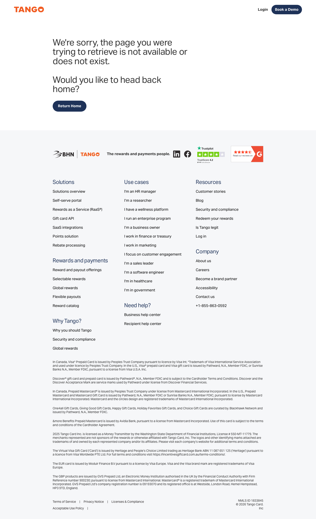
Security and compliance (74, 339)
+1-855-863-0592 (211, 305)
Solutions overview (69, 191)
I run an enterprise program (147, 218)
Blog (199, 200)
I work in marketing (140, 245)
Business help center (142, 314)
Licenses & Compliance (127, 502)
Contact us (205, 296)
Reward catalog (66, 305)
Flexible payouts (67, 296)
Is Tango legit (207, 227)
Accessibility (207, 287)
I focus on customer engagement (152, 254)
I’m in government (139, 290)
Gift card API (63, 218)
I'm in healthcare (138, 281)
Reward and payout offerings (77, 269)
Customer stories (211, 191)
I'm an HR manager (140, 191)
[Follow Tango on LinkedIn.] (176, 154)
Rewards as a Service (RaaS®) (77, 209)
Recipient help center (142, 323)
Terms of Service (64, 502)
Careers (202, 269)
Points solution (65, 236)
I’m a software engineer (144, 272)
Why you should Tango (72, 330)
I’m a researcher (138, 200)
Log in (201, 236)
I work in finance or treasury (147, 236)
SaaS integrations (68, 227)
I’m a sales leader (139, 263)
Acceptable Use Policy (68, 508)
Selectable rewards (69, 278)
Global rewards (65, 287)
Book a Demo (286, 9)
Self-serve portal (67, 200)
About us (203, 260)
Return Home (69, 105)
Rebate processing (69, 245)
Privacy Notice (94, 502)
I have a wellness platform (146, 209)
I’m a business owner (142, 227)
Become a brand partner (216, 278)
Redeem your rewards (214, 218)
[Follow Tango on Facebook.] (187, 154)
